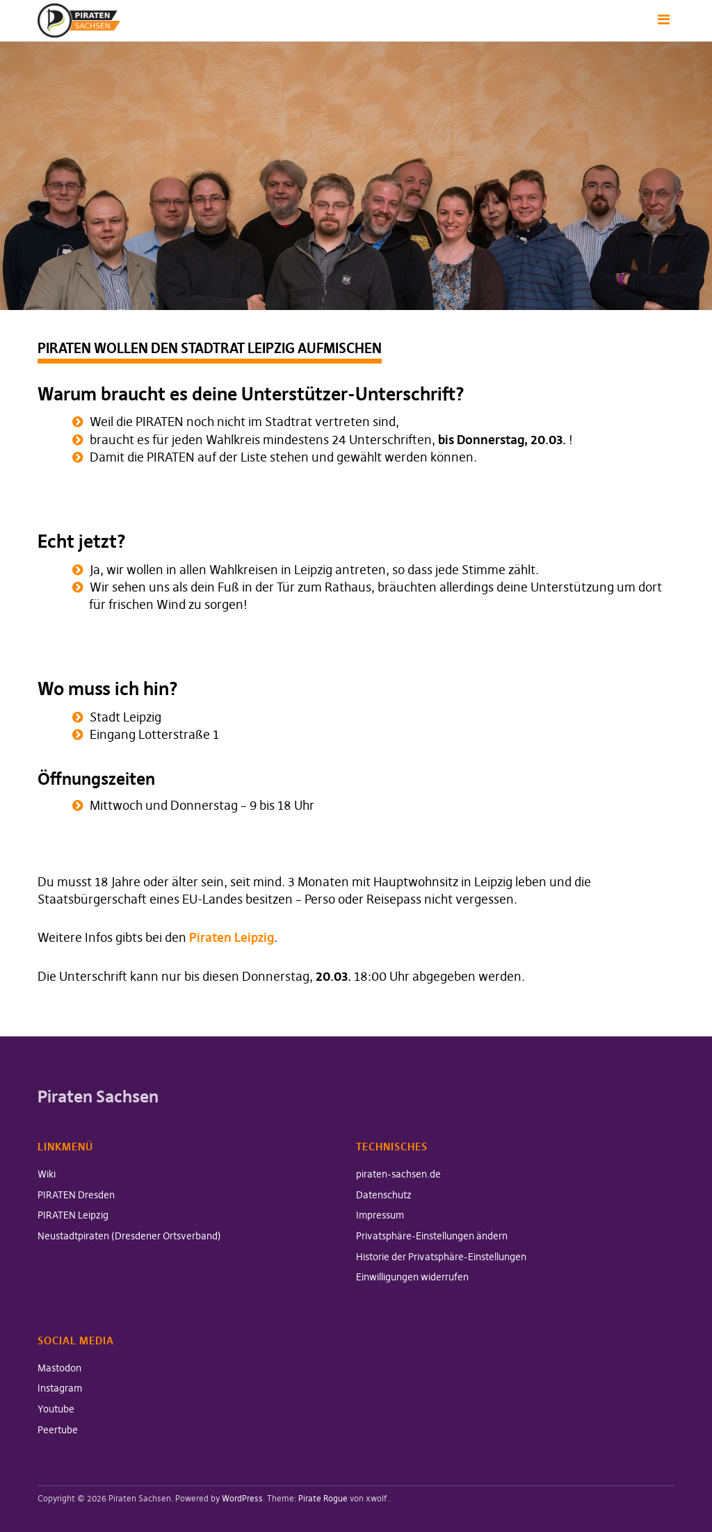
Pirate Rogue (323, 1498)
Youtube (56, 1409)
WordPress (242, 1498)
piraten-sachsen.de (398, 1174)
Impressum (380, 1215)
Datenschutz (384, 1195)
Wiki (47, 1174)
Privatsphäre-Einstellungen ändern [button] (432, 1236)
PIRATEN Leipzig (73, 1215)
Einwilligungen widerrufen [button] (412, 1277)
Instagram (60, 1388)
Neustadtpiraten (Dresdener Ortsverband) (129, 1236)
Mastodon (59, 1368)
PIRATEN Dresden (76, 1195)
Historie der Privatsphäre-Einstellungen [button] (441, 1256)
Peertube (58, 1430)
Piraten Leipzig (231, 937)
